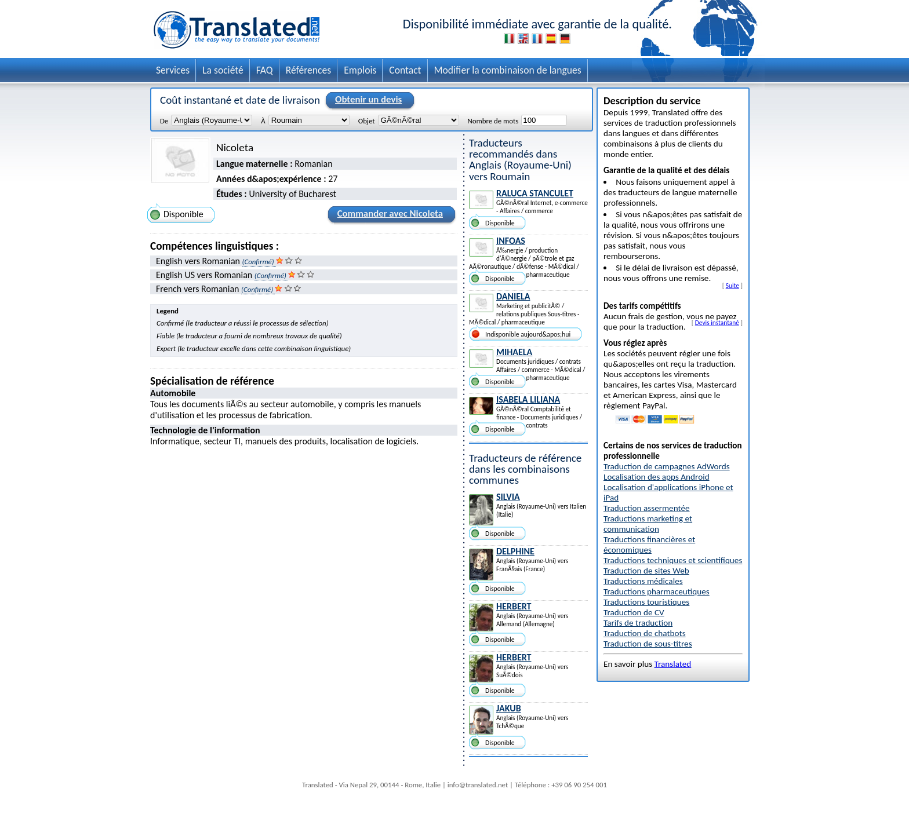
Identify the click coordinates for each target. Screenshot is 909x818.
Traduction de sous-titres (647, 643)
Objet (366, 120)
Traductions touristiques (646, 602)
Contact (405, 70)
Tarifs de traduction (637, 623)
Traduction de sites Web (646, 570)
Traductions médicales (643, 581)
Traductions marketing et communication (647, 523)
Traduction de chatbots (644, 633)
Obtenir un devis (367, 100)
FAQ (264, 70)
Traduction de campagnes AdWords (666, 466)
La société (222, 70)
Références (309, 70)
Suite (732, 286)
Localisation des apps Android (656, 477)
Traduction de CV (633, 612)
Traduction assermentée (646, 508)
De (164, 120)
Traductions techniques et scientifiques (672, 560)
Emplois (360, 70)
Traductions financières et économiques (649, 544)
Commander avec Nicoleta (388, 215)
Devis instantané (717, 323)
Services (173, 70)
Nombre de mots (493, 120)
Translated (673, 664)
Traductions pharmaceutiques (656, 591)
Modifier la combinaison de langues (507, 70)
